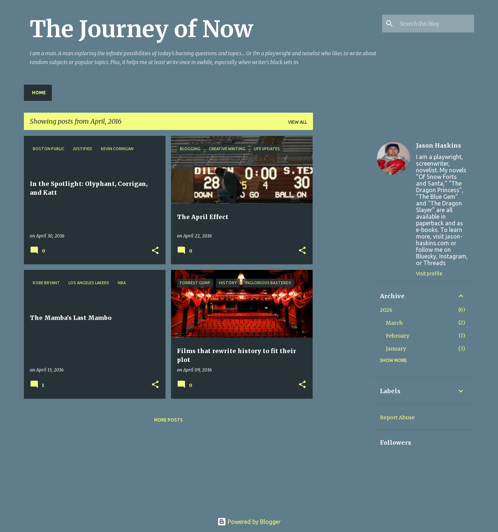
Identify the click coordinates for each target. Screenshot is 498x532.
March (394, 323)
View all (297, 122)
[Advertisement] (342, 246)
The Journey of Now (141, 29)
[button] (155, 251)
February (397, 335)
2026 (386, 310)
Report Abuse (397, 417)
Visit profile (429, 273)
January (396, 348)
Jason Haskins (438, 145)
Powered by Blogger (249, 521)
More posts (168, 420)
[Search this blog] (435, 23)
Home (39, 92)
